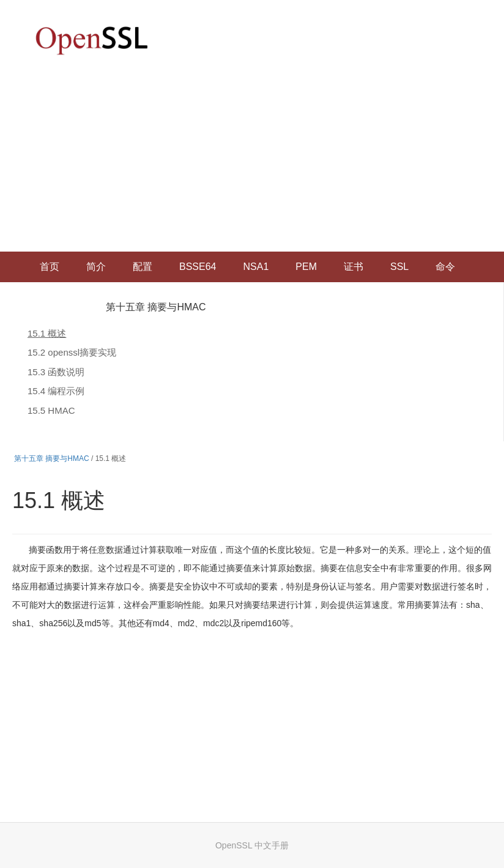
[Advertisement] (252, 159)
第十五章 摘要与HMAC (156, 307)
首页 (49, 266)
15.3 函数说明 (56, 372)
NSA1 (256, 266)
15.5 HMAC (51, 410)
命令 (445, 266)
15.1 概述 (47, 333)
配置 (142, 266)
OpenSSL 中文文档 (92, 40)
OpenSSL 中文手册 (252, 845)
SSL (399, 266)
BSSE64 (197, 266)
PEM (306, 266)
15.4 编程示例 (56, 391)
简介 (96, 266)
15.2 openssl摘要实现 (72, 352)
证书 (353, 266)
